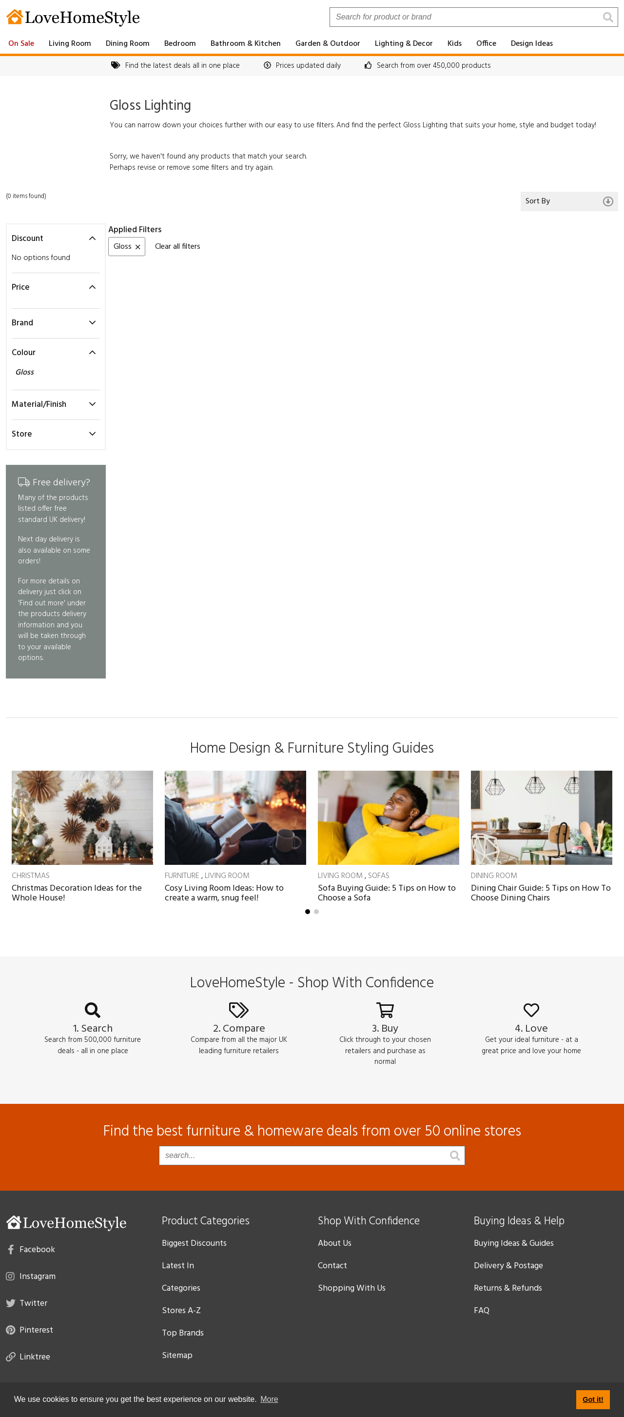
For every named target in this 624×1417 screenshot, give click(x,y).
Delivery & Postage (508, 1266)
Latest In (178, 1266)
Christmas (31, 876)
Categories (181, 1288)
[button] (307, 911)
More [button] (269, 1399)
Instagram (31, 1276)
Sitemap (177, 1356)
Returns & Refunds (508, 1288)
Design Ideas (532, 44)
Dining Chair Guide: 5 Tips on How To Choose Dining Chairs (541, 893)
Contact (332, 1266)
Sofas (379, 876)
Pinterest (29, 1329)
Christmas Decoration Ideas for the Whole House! (77, 893)
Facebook (31, 1249)
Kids (455, 44)
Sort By (569, 201)
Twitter (26, 1303)
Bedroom (180, 44)
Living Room (70, 44)
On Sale (21, 44)
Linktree (28, 1356)
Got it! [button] (593, 1399)
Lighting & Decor (404, 44)
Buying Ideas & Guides (514, 1244)
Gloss (25, 372)
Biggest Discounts (194, 1244)
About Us (334, 1244)
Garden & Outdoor (327, 44)
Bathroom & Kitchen (246, 44)
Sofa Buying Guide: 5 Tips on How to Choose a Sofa (387, 893)
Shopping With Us (352, 1288)
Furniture (182, 876)
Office (486, 44)
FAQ (481, 1311)
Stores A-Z (181, 1311)
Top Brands (183, 1333)
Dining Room (128, 44)
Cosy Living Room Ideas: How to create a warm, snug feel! (224, 893)
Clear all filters (177, 246)
